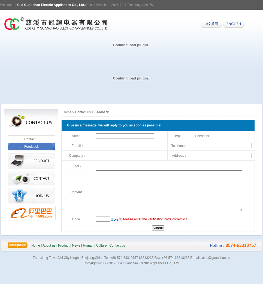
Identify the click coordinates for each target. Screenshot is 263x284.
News (76, 258)
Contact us (117, 258)
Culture (101, 258)
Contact (29, 139)
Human (88, 258)
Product (63, 258)
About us (49, 258)
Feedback (31, 147)
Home (67, 112)
